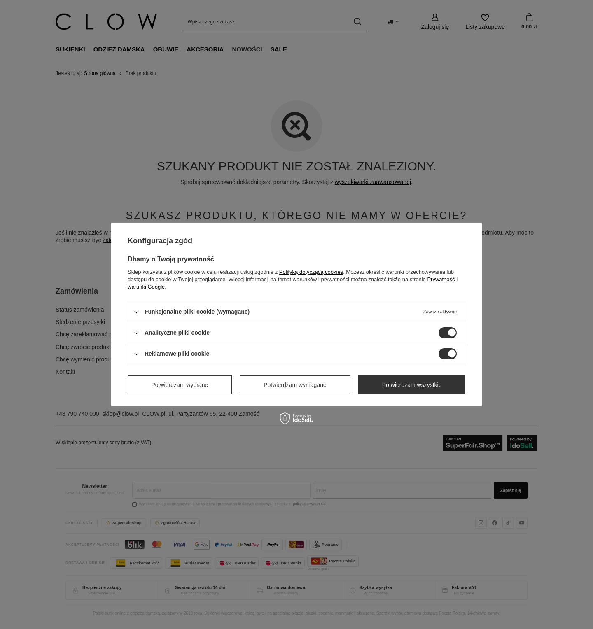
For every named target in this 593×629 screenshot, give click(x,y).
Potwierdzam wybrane (180, 384)
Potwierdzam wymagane (295, 384)
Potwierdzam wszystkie (412, 384)
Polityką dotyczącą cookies (311, 272)
